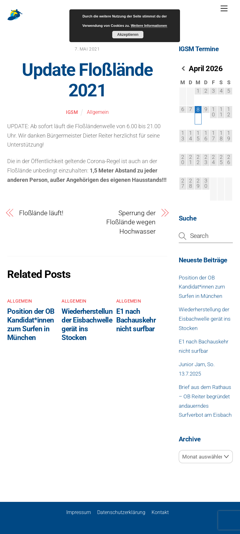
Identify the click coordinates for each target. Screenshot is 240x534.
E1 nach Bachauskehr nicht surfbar (136, 320)
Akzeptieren (127, 34)
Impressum (78, 512)
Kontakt (160, 512)
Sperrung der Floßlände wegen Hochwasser (130, 222)
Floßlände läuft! (41, 213)
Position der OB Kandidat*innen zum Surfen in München (30, 324)
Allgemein (98, 112)
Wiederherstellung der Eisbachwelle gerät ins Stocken (205, 318)
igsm (72, 112)
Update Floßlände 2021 (87, 80)
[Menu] (224, 8)
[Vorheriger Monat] (182, 69)
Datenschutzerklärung (121, 512)
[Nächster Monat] (228, 69)
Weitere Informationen (149, 25)
